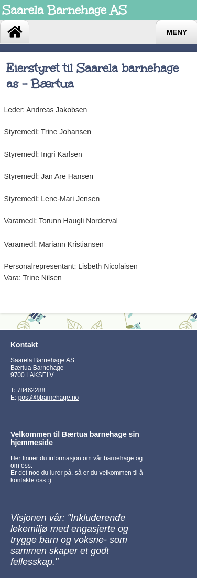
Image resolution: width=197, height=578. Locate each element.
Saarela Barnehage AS (64, 10)
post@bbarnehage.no (48, 397)
